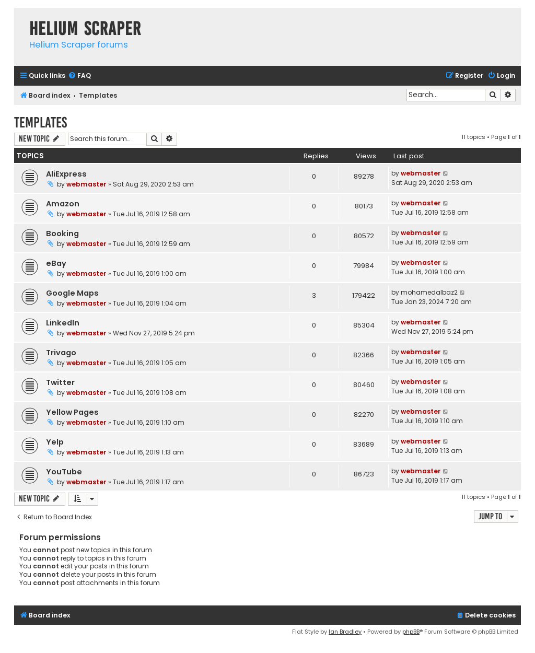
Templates (40, 122)
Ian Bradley (345, 631)
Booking (62, 233)
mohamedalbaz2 (429, 292)
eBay (56, 263)
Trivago (61, 352)
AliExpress (66, 174)
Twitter (60, 382)
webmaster (86, 184)
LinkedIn (62, 323)
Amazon (62, 204)
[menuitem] (79, 76)
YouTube (64, 472)
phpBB (411, 631)
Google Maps (72, 293)
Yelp (55, 442)
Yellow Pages (72, 412)
